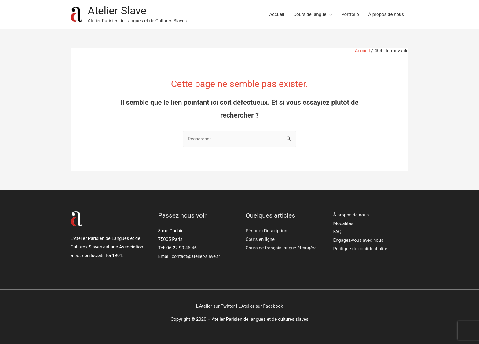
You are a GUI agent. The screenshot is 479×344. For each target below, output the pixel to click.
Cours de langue (309, 14)
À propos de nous (386, 14)
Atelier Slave (117, 11)
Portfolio (350, 14)
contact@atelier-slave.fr (196, 256)
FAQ (337, 231)
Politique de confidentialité (360, 249)
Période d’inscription (266, 231)
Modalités (343, 223)
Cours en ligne (260, 239)
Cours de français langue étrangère (281, 248)
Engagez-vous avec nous (358, 240)
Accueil (276, 14)
